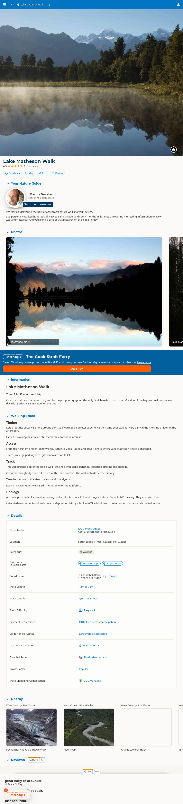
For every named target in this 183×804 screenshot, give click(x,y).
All (42, 750)
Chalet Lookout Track (133, 740)
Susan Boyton (127, 780)
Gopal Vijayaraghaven (44, 342)
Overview (34, 750)
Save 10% (168, 358)
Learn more (91, 361)
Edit (171, 164)
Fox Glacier (29, 696)
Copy (112, 567)
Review (169, 171)
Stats (42, 762)
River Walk (70, 740)
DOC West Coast (89, 519)
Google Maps (89, 554)
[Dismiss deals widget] (6, 790)
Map (157, 164)
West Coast (13, 696)
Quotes (33, 762)
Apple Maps (112, 554)
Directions (140, 164)
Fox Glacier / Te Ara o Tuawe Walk (26, 740)
